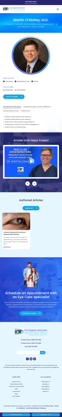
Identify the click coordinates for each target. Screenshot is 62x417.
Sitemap (43, 408)
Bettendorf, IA (46, 382)
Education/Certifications (12, 107)
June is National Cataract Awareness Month (14, 233)
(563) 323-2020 (36, 340)
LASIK (16, 389)
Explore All (29, 208)
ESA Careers (16, 396)
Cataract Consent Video (16, 386)
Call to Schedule (12, 97)
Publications (25, 111)
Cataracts (9, 81)
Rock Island (21, 90)
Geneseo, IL (45, 384)
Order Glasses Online (16, 384)
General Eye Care (23, 81)
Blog (16, 394)
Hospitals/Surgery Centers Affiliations (37, 107)
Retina (36, 81)
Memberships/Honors (11, 111)
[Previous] (27, 183)
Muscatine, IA (46, 389)
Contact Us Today (29, 313)
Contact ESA (16, 391)
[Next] (34, 183)
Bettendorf (9, 90)
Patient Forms (16, 382)
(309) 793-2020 (36, 343)
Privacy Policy (49, 406)
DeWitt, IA (46, 391)
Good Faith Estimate (32, 408)
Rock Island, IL (46, 386)
